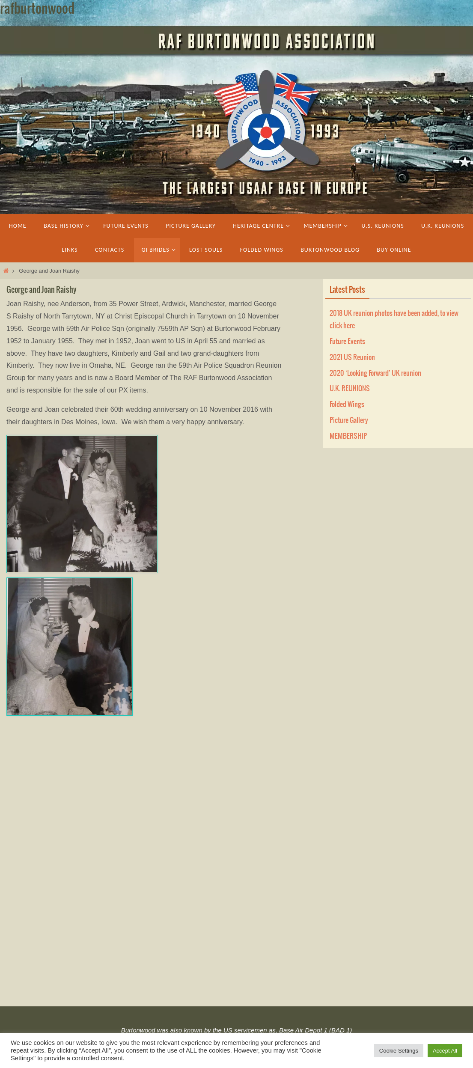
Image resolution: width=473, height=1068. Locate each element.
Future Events (347, 341)
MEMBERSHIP (348, 436)
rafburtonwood (37, 9)
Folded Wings (347, 404)
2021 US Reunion (352, 357)
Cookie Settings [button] (398, 1050)
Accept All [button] (445, 1050)
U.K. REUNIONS (350, 389)
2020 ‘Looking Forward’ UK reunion (375, 373)
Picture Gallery (349, 420)
